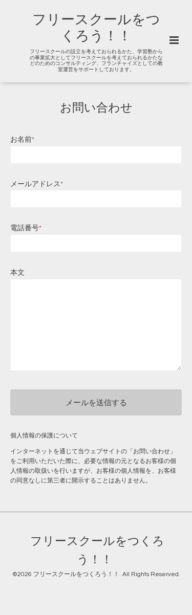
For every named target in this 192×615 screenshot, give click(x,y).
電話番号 (25, 228)
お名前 (22, 139)
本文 (17, 272)
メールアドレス (36, 184)
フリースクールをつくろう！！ (97, 551)
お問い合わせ (96, 108)
